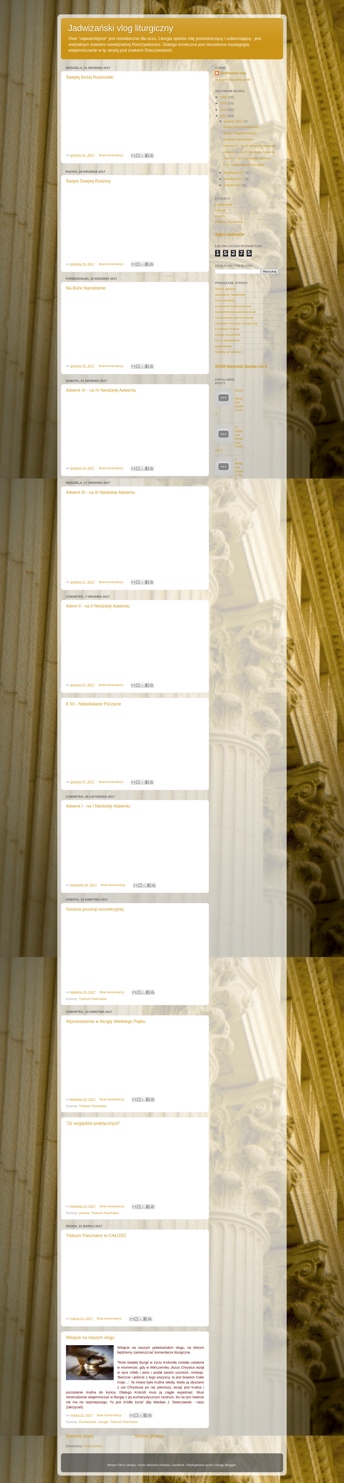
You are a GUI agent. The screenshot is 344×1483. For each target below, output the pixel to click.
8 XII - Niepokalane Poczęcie (93, 704)
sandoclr (178, 1465)
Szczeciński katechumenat (234, 317)
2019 (224, 103)
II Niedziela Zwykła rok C (239, 469)
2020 (224, 97)
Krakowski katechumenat (233, 306)
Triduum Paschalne (93, 999)
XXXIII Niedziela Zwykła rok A (241, 366)
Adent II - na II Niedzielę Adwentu (97, 606)
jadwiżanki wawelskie (230, 294)
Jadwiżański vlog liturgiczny (120, 28)
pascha (84, 1213)
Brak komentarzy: (112, 155)
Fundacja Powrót (227, 329)
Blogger (230, 1465)
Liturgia (103, 1422)
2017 (224, 116)
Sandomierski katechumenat (235, 312)
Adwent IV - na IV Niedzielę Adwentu (101, 390)
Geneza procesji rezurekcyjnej (95, 909)
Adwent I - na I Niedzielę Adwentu (98, 806)
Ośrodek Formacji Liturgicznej (236, 323)
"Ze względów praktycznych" (93, 1123)
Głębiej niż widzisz (228, 352)
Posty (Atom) (92, 1446)
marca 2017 (233, 185)
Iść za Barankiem (227, 340)
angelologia (223, 346)
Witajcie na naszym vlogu (90, 1337)
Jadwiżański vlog (233, 73)
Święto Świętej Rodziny (88, 181)
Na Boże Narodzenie (86, 288)
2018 (224, 110)
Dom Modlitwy (225, 300)
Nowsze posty (80, 1435)
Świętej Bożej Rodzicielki (89, 77)
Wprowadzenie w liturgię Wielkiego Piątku (105, 1021)
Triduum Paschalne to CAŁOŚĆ (96, 1235)
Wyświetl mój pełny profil (232, 79)
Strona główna (148, 1435)
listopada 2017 (235, 172)
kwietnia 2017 (234, 179)
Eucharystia (87, 1422)
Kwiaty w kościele (227, 334)
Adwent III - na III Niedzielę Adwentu (100, 492)
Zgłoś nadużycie (229, 234)
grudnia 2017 (234, 121)
